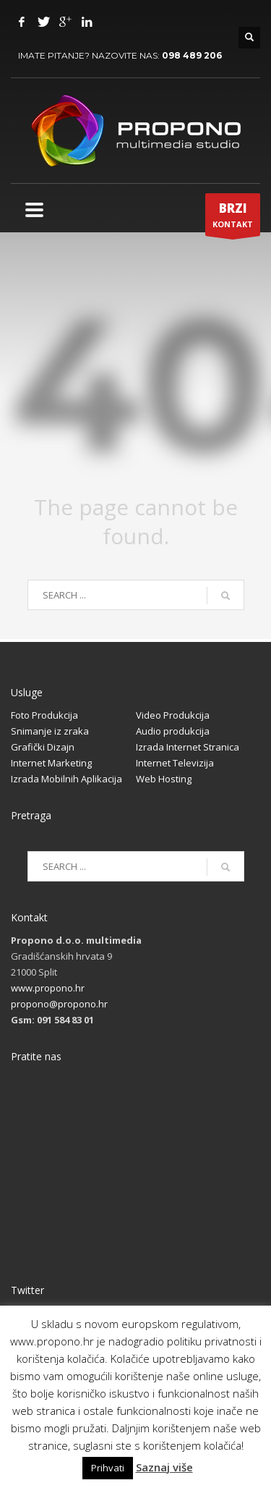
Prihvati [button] (107, 1467)
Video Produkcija (173, 715)
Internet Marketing (51, 762)
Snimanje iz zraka (50, 730)
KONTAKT (232, 218)
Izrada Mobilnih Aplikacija (66, 778)
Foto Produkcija (44, 715)
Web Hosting (164, 778)
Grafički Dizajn (42, 746)
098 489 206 (192, 55)
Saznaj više (164, 1467)
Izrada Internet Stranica (187, 746)
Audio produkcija (173, 730)
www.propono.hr (48, 987)
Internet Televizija (175, 762)
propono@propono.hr (59, 1003)
